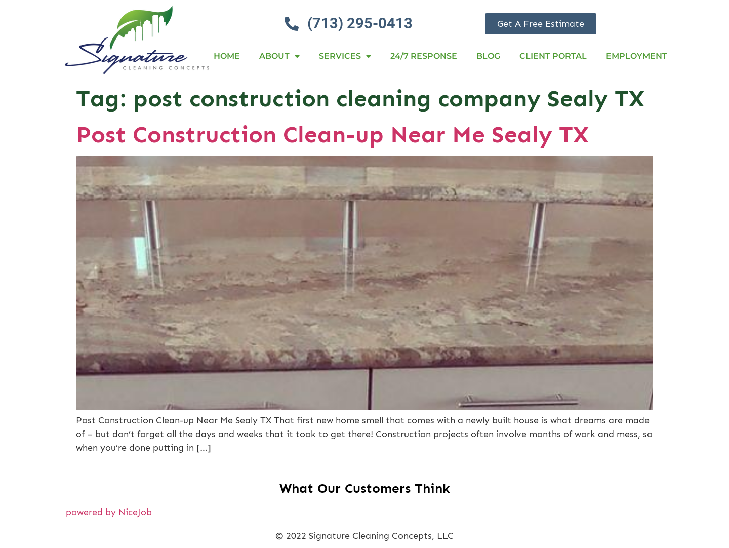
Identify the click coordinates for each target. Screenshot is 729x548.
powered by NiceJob (109, 512)
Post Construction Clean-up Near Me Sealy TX (332, 134)
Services (345, 56)
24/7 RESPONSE (423, 56)
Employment (636, 56)
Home (227, 56)
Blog (488, 56)
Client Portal (553, 56)
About (279, 56)
